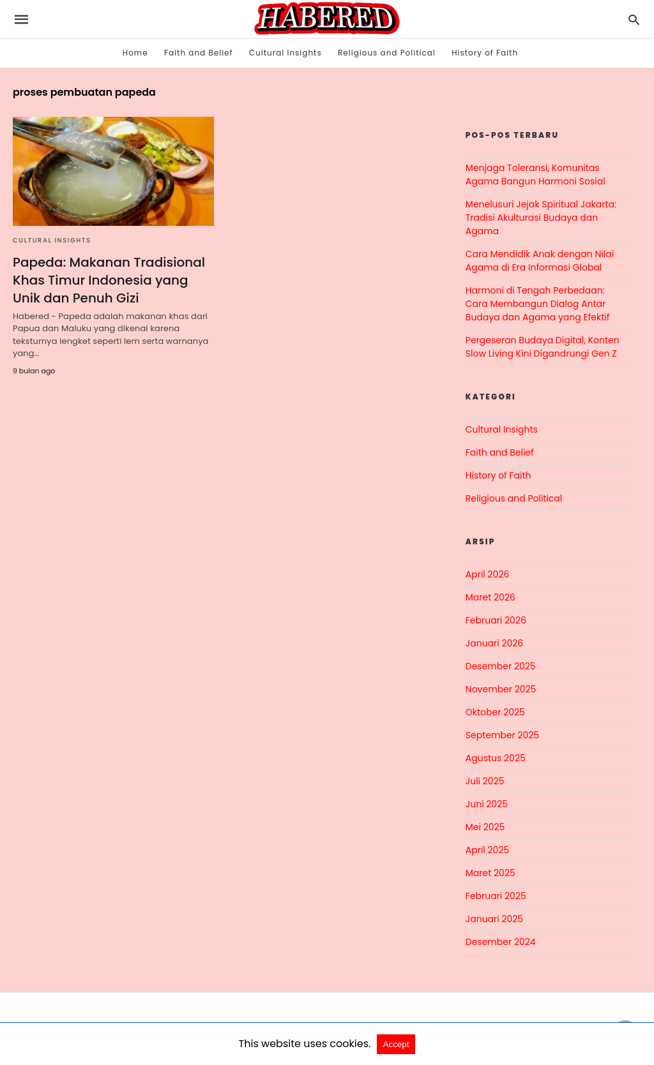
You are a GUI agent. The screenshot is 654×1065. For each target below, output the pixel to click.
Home (135, 52)
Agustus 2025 (496, 758)
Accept (396, 1044)
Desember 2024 (501, 941)
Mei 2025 (485, 827)
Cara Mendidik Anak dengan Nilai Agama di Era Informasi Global (540, 261)
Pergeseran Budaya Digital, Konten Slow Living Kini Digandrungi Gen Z (543, 347)
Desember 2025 (501, 666)
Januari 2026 (494, 643)
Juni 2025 (487, 804)
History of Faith (485, 52)
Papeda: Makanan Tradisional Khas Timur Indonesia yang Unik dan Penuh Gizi (109, 280)
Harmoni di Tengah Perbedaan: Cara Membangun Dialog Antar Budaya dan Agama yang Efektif (538, 304)
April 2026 (488, 574)
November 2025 (501, 689)
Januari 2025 (494, 918)
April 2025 (487, 850)
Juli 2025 (485, 781)
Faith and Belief (198, 52)
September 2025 (502, 735)
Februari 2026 (496, 620)
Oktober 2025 (495, 712)
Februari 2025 (496, 896)
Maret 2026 (490, 597)
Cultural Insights (285, 52)
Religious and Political (387, 52)
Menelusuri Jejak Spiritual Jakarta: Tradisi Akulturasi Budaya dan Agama (541, 217)
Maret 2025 (490, 873)
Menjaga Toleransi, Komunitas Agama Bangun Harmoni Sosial (535, 174)
